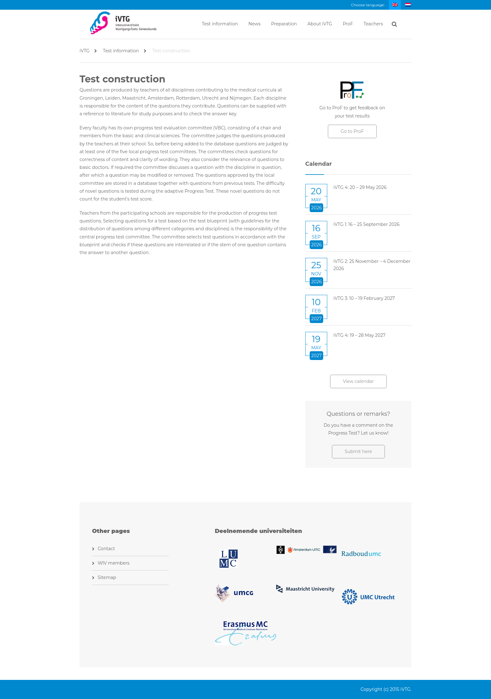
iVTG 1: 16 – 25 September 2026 (366, 224)
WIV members (113, 563)
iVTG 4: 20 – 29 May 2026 (360, 187)
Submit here (358, 451)
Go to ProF (352, 131)
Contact (106, 548)
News (254, 24)
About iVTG (320, 24)
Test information (220, 24)
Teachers (373, 24)
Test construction (171, 51)
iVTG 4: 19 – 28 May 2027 (359, 335)
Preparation (284, 24)
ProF (348, 24)
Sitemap (107, 577)
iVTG (88, 51)
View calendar (358, 381)
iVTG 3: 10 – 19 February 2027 (364, 298)
